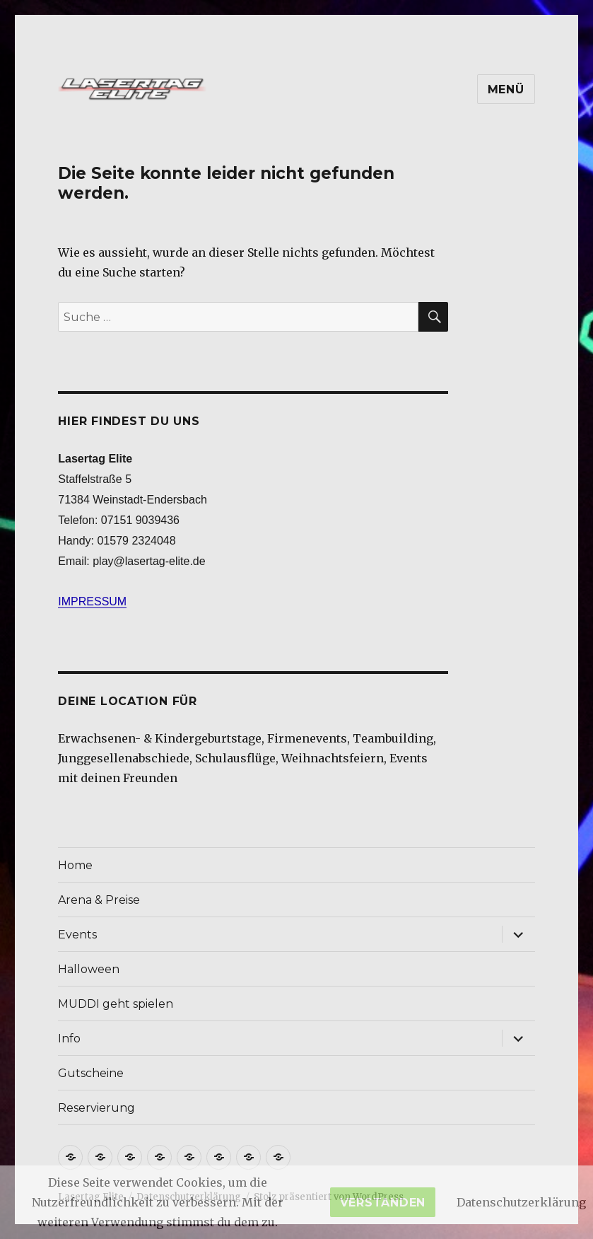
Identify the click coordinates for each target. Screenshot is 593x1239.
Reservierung (96, 1108)
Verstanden (383, 1202)
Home (75, 865)
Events (77, 934)
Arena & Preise (99, 900)
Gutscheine (91, 1073)
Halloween (88, 969)
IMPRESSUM (92, 601)
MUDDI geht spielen (115, 1004)
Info (69, 1038)
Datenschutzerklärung (521, 1202)
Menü (506, 89)
